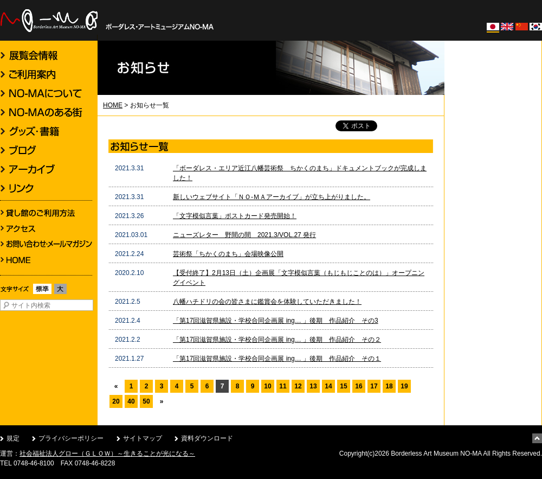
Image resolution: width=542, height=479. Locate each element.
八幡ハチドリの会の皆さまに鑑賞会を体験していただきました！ (267, 301)
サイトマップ (142, 438)
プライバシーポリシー (71, 438)
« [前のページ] (116, 386)
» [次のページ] (162, 401)
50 (146, 401)
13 (313, 386)
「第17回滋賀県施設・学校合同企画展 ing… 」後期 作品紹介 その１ (277, 358)
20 (115, 401)
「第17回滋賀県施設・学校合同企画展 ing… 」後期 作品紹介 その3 (275, 320)
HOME (112, 105)
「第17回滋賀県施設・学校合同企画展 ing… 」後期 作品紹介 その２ (277, 339)
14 (328, 386)
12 (297, 386)
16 (358, 386)
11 (282, 386)
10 (267, 386)
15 (343, 386)
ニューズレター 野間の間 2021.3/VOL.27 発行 (244, 235)
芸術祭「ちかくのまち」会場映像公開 (228, 254)
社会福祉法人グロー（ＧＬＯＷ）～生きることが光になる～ (107, 453)
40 (130, 401)
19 (404, 386)
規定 (13, 438)
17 (373, 386)
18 (388, 386)
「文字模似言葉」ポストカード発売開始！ (234, 216)
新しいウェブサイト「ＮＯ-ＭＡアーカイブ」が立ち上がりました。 (271, 197)
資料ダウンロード (207, 438)
